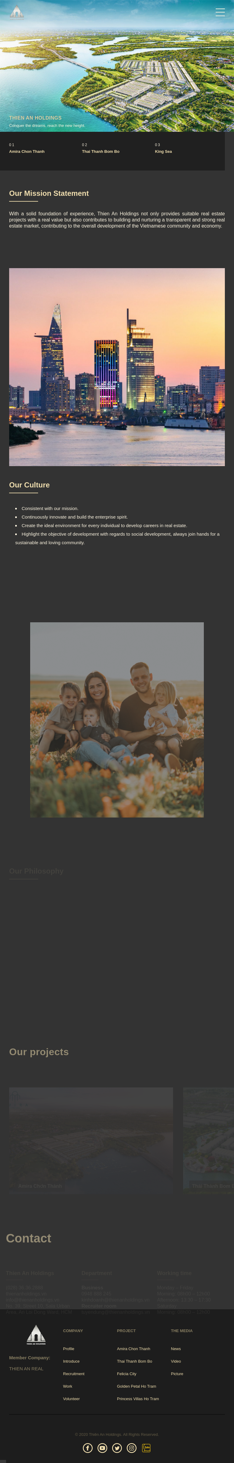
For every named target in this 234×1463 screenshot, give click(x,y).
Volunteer (71, 1398)
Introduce (71, 1361)
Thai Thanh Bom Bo (100, 151)
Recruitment (73, 1373)
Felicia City (126, 1373)
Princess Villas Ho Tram (138, 1398)
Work (67, 1386)
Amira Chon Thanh (26, 151)
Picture (177, 1373)
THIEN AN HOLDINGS (35, 117)
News (176, 1348)
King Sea (163, 151)
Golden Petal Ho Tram (136, 1386)
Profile (68, 1348)
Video (176, 1361)
